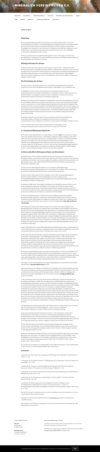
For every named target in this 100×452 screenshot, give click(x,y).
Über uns (31, 19)
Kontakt (22, 19)
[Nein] (98, 448)
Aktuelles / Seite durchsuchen (64, 15)
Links (16, 19)
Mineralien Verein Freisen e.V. (42, 5)
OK (75, 448)
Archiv (78, 15)
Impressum (56, 19)
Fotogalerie (27, 15)
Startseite (17, 15)
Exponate (50, 15)
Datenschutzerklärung (43, 19)
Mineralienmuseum (39, 15)
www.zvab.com (54, 398)
